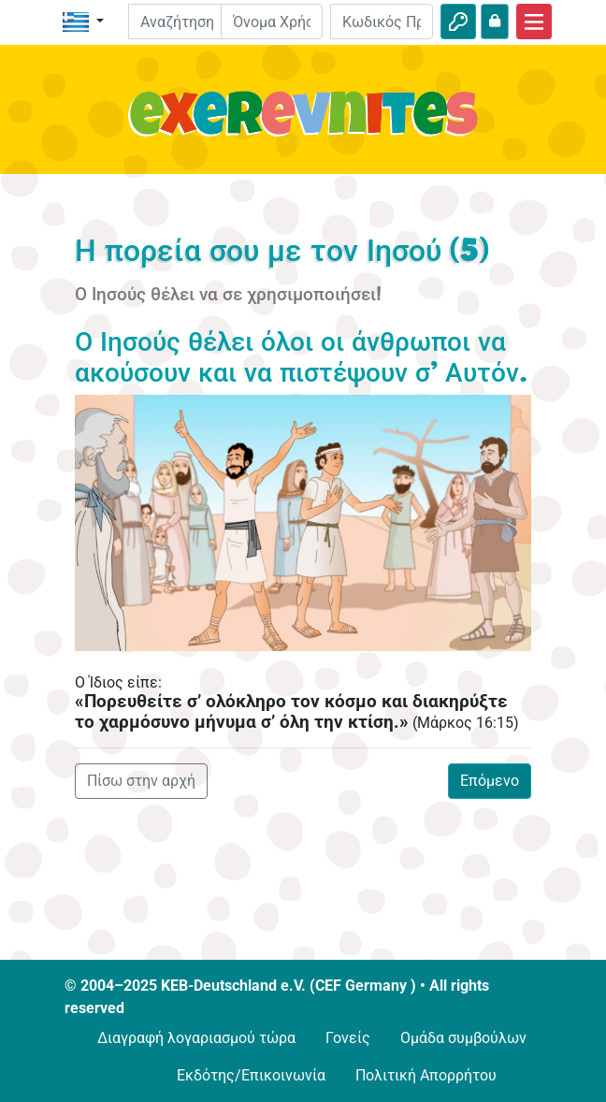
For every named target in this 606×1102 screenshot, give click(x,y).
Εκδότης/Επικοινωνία (251, 1075)
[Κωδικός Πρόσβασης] (381, 21)
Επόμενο (489, 781)
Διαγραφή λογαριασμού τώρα (196, 1038)
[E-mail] (272, 21)
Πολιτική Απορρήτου (426, 1075)
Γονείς (347, 1038)
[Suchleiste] (188, 21)
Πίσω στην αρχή (141, 781)
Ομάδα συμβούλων (463, 1038)
